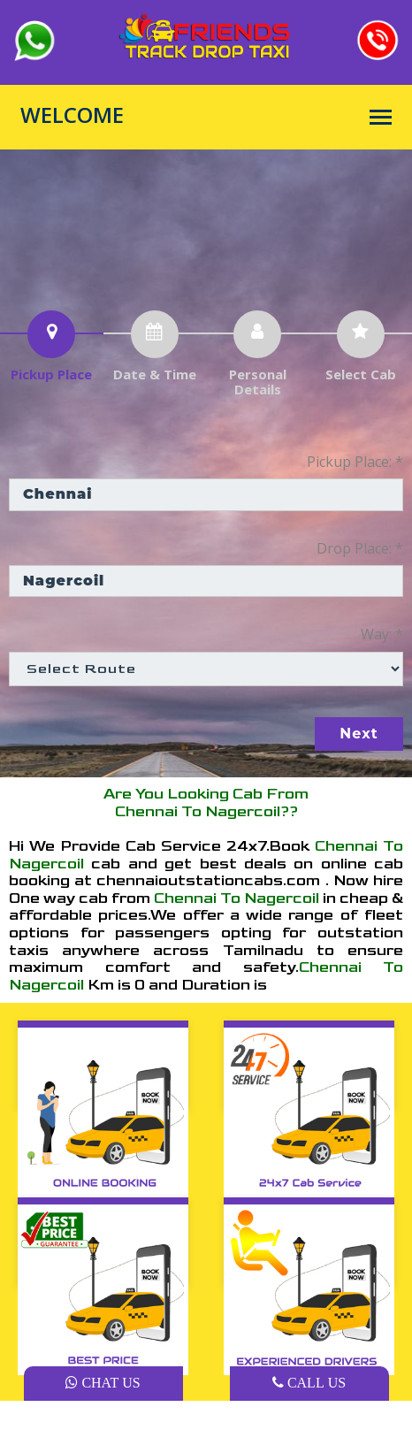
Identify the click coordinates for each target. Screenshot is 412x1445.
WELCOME (72, 115)
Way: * (382, 634)
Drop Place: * (360, 548)
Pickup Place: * (355, 461)
